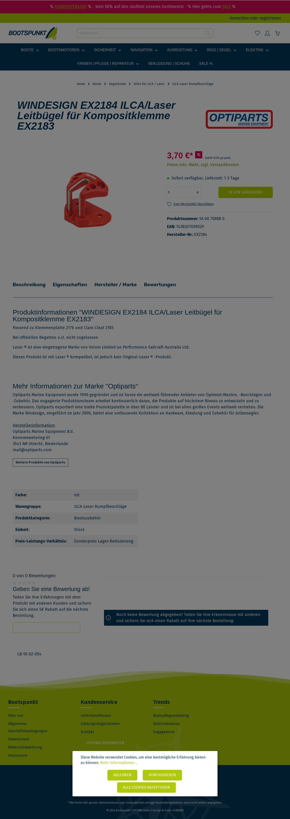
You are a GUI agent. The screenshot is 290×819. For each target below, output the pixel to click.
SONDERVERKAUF (71, 6)
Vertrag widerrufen (105, 736)
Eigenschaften (71, 281)
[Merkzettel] (257, 33)
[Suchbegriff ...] (140, 33)
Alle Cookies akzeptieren (146, 787)
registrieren (270, 18)
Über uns (15, 709)
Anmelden (239, 18)
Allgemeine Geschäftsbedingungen (27, 721)
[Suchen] (208, 33)
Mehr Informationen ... (119, 763)
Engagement (163, 725)
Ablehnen (122, 775)
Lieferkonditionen (96, 709)
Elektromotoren (166, 717)
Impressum (17, 749)
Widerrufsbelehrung (25, 741)
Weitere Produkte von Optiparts (40, 456)
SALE (226, 6)
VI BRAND (178, 803)
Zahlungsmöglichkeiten (100, 717)
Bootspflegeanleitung (171, 709)
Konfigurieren (162, 775)
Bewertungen (162, 281)
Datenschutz (18, 732)
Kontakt (87, 725)
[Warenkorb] (277, 33)
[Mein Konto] (267, 33)
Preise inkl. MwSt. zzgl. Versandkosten (203, 164)
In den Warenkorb (245, 192)
